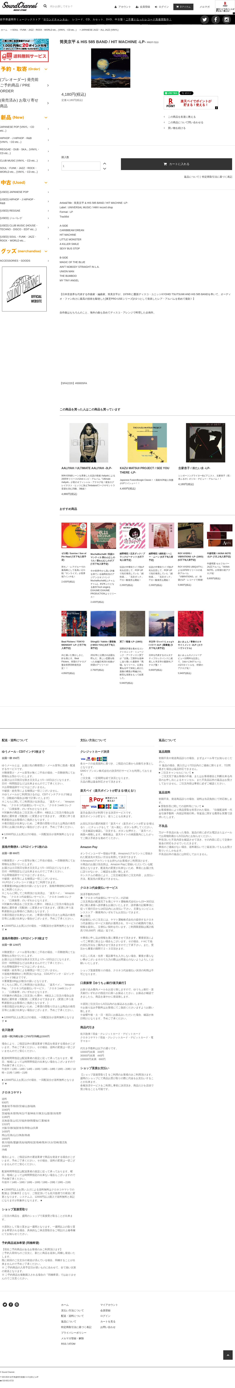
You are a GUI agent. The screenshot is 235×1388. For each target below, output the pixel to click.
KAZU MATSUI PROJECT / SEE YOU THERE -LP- (144, 470)
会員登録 (145, 6)
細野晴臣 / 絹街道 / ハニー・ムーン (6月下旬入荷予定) (161, 556)
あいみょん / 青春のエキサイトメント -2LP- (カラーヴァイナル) (190, 644)
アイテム (183, 6)
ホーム (4, 30)
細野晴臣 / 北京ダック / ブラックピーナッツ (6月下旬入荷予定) (132, 556)
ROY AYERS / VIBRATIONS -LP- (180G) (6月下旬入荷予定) (190, 556)
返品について (191, 176)
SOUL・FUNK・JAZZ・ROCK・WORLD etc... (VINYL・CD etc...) (44, 30)
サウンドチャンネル (55, 19)
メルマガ (205, 6)
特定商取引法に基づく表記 (217, 176)
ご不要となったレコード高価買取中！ (149, 19)
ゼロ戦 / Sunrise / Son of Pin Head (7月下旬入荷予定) (73, 556)
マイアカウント (109, 1304)
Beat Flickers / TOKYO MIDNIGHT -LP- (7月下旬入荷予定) (73, 644)
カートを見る (108, 1321)
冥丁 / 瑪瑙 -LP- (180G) (131, 641)
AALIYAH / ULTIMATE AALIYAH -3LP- (86, 468)
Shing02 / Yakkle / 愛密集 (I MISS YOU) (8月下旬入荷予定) (103, 644)
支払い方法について (72, 1310)
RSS (63, 1343)
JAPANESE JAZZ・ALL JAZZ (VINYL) (99, 30)
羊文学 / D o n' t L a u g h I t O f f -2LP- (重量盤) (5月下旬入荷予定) (161, 644)
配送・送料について (72, 1315)
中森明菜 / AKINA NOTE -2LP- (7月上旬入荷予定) (219, 555)
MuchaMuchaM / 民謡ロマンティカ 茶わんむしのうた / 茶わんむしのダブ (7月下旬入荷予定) (103, 559)
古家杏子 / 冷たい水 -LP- (194, 468)
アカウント (124, 6)
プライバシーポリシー (73, 1332)
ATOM (71, 1343)
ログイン (164, 6)
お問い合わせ (108, 1327)
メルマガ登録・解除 (72, 1338)
